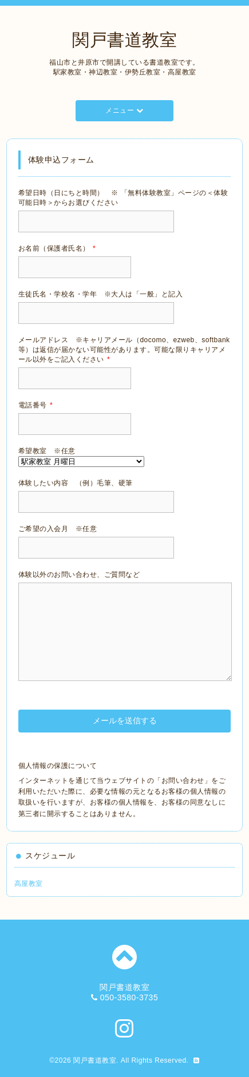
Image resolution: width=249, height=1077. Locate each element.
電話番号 (35, 405)
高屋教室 (28, 884)
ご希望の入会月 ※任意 (57, 529)
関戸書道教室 (124, 39)
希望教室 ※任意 (47, 451)
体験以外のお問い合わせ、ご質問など (79, 575)
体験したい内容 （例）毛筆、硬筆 (75, 483)
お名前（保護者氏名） (57, 248)
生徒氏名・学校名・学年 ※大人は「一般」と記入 (100, 294)
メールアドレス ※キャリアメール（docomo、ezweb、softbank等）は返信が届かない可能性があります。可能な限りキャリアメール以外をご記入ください (124, 349)
